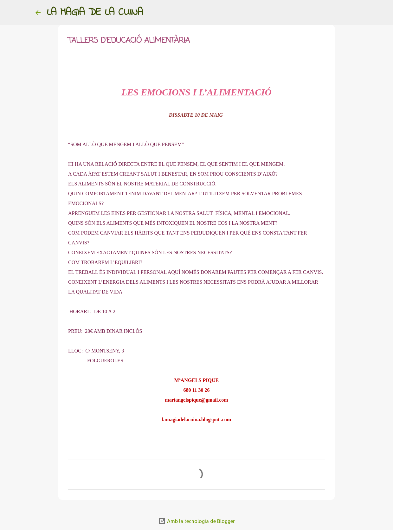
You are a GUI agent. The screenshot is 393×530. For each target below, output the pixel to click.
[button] (72, 63)
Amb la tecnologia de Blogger (196, 521)
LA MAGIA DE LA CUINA (95, 12)
